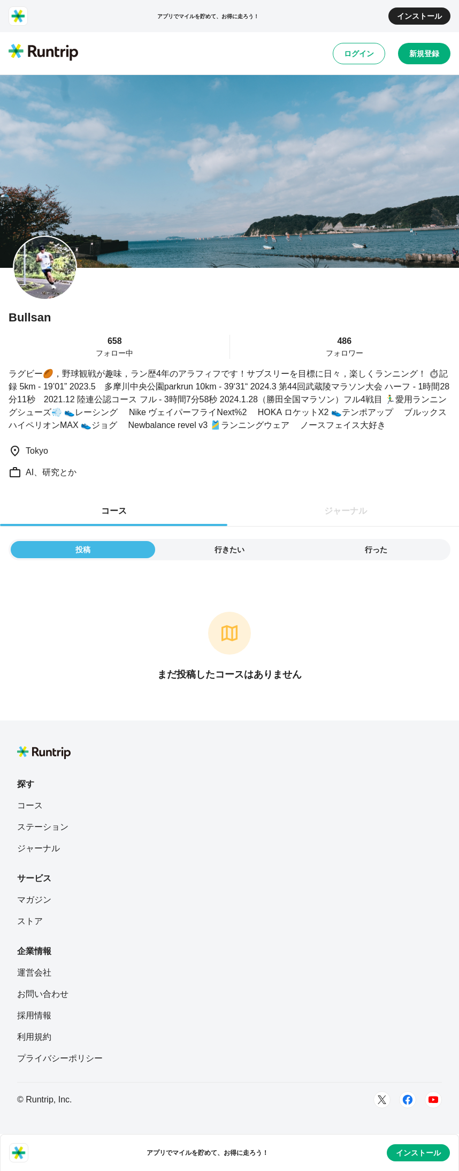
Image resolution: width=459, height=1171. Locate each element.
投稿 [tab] (82, 549)
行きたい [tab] (229, 549)
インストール (419, 16)
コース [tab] (114, 510)
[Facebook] (407, 1099)
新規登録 (424, 53)
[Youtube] (433, 1099)
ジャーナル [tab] (345, 510)
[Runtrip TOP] (43, 53)
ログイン (359, 53)
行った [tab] (376, 549)
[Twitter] (382, 1099)
